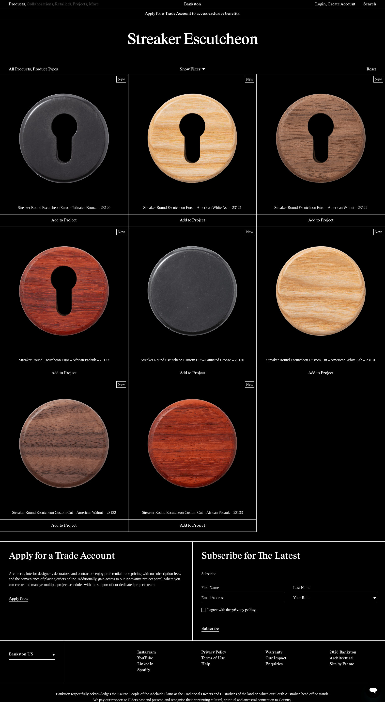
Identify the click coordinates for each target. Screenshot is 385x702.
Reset (371, 69)
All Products (20, 69)
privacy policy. (243, 610)
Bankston (192, 4)
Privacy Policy (213, 652)
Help (205, 664)
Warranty (273, 652)
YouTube (145, 658)
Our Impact (275, 658)
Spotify (143, 670)
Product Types (45, 69)
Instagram (146, 652)
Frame (348, 664)
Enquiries (273, 664)
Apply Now (18, 599)
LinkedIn (145, 664)
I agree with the (231, 610)
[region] (32, 655)
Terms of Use (213, 658)
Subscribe (210, 629)
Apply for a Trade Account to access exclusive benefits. (192, 14)
